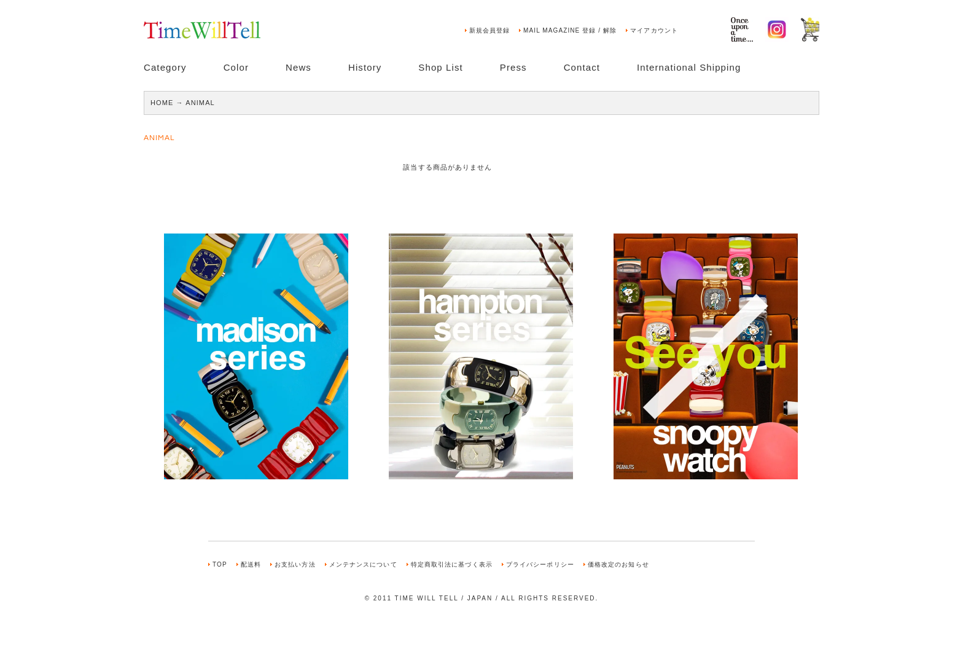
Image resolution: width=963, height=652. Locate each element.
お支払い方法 (295, 564)
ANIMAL (200, 102)
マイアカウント (654, 30)
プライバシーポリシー (540, 564)
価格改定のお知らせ (618, 564)
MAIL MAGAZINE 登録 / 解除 (570, 30)
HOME (161, 102)
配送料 (251, 564)
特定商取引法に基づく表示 (452, 564)
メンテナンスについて (363, 564)
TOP (219, 564)
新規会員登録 (489, 30)
